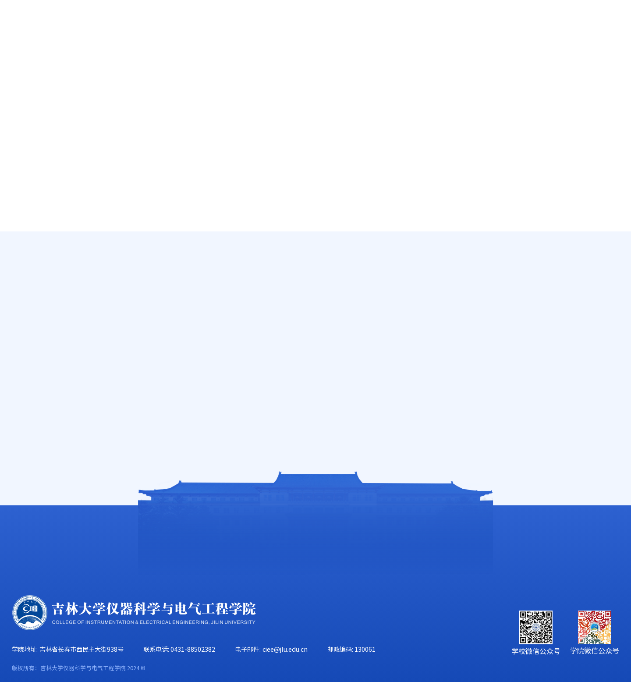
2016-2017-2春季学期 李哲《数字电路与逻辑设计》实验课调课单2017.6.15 (315, 413)
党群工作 (406, 62)
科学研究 (275, 62)
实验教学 (50, 297)
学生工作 (472, 62)
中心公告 (587, 265)
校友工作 (538, 62)
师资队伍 (144, 62)
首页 (20, 62)
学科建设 (341, 62)
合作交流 (604, 62)
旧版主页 (581, 25)
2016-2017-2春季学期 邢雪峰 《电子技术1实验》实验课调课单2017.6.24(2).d (280, 381)
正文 (613, 265)
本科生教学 (54, 244)
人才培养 (209, 62)
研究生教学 (54, 270)
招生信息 (50, 323)
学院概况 (78, 62)
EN (549, 25)
